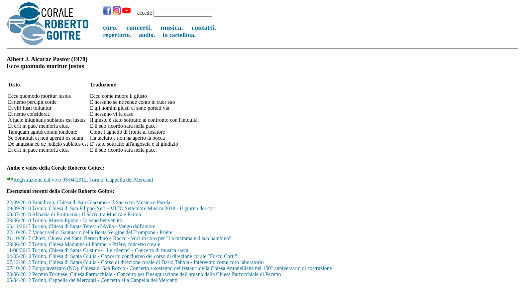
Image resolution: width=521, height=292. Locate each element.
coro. (110, 27)
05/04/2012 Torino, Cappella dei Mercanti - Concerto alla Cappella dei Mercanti (92, 280)
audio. (147, 35)
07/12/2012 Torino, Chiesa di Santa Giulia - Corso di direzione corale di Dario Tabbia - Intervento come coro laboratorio (135, 262)
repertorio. (117, 35)
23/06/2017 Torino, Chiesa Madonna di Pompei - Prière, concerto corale (83, 244)
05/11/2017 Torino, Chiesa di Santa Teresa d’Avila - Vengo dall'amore (81, 226)
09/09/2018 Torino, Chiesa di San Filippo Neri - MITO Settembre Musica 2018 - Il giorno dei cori (111, 208)
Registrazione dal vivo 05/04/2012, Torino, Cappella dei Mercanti (80, 180)
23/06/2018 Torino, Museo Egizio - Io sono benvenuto (64, 220)
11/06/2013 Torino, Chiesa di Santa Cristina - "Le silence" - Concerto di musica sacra (97, 250)
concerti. (139, 27)
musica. (171, 27)
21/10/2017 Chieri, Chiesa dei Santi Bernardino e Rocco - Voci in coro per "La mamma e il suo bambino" (119, 238)
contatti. (203, 27)
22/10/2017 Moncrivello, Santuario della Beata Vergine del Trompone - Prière (89, 232)
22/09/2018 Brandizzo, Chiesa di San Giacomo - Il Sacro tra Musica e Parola (88, 202)
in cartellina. (179, 35)
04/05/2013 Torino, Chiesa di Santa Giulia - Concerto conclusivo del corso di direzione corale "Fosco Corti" (122, 256)
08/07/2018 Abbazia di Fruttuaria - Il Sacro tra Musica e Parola (74, 214)
